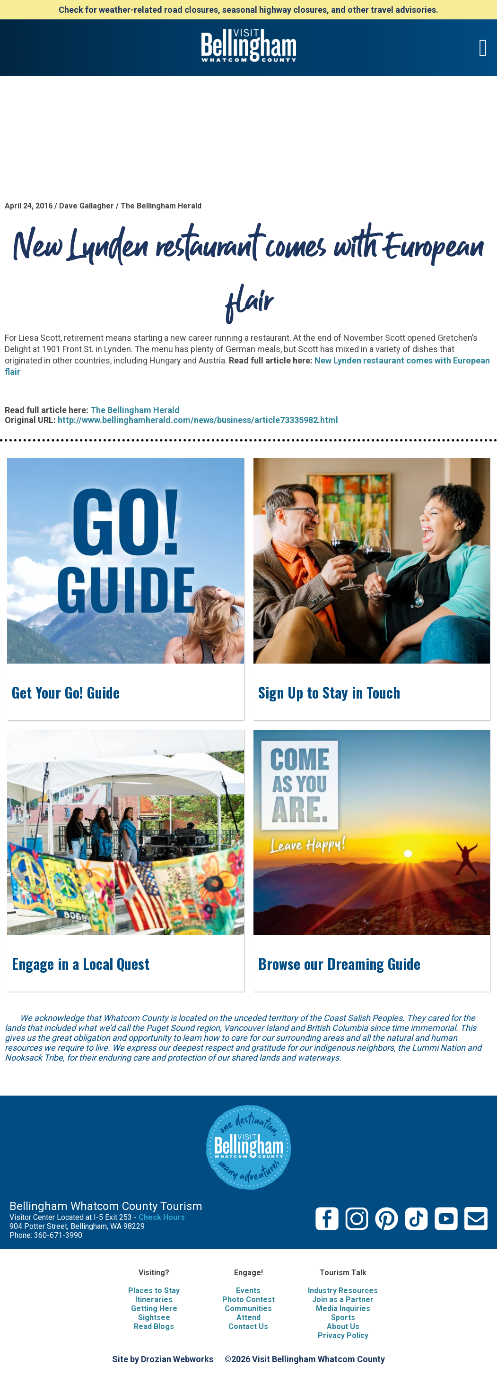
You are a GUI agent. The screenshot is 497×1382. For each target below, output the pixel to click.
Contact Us (248, 1326)
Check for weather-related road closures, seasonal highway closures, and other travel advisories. (248, 10)
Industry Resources (343, 1290)
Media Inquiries (343, 1308)
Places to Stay (154, 1290)
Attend (248, 1317)
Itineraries (154, 1299)
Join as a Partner (343, 1299)
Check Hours (162, 1217)
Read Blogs (154, 1326)
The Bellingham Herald (135, 410)
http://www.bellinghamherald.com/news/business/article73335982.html (198, 420)
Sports (343, 1317)
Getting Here (154, 1308)
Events (248, 1290)
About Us (343, 1326)
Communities (248, 1308)
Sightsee (154, 1317)
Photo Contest (248, 1299)
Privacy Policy (343, 1335)
